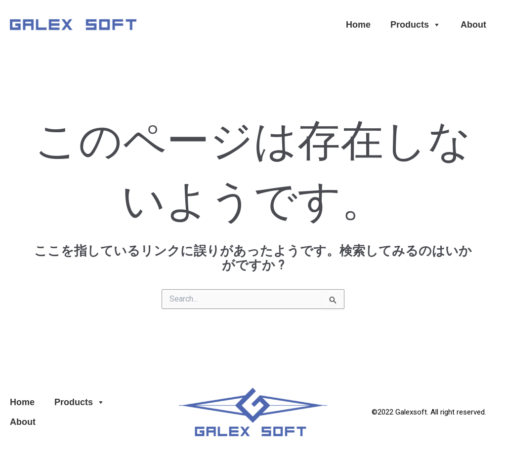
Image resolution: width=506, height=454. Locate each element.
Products (415, 25)
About (473, 25)
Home (358, 25)
